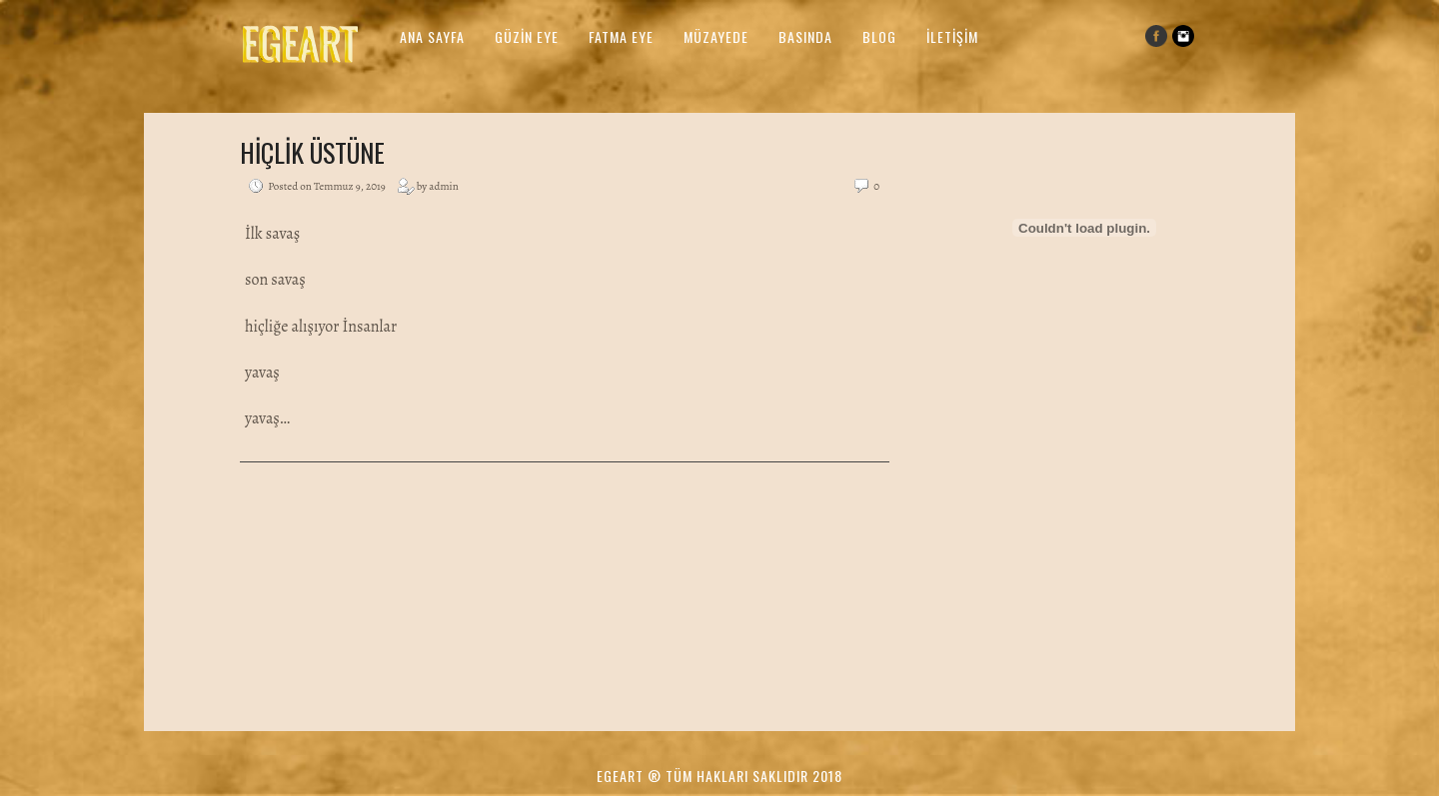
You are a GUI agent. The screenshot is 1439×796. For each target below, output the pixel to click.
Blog (879, 36)
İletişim (952, 36)
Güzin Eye (527, 36)
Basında (805, 36)
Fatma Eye (621, 36)
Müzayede (716, 36)
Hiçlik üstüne (312, 152)
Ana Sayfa (432, 36)
